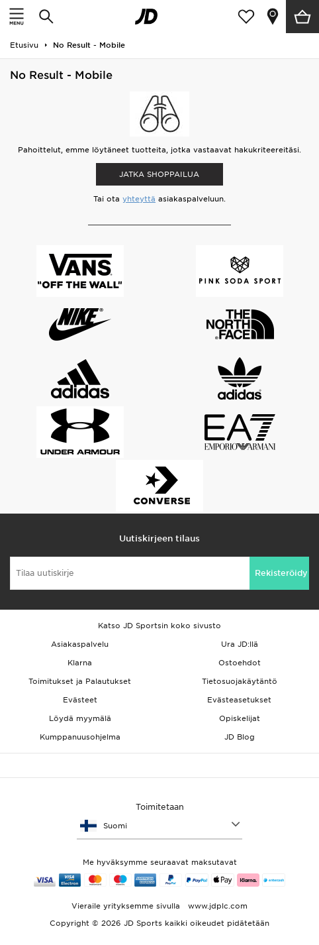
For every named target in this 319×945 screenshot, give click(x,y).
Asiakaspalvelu (80, 644)
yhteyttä (139, 198)
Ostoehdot (239, 662)
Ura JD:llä (239, 644)
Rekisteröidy (281, 573)
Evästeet (80, 699)
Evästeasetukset (239, 699)
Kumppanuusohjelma (80, 737)
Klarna (80, 662)
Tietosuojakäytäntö (239, 681)
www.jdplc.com (216, 906)
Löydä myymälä (80, 718)
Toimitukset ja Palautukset (79, 681)
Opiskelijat (239, 718)
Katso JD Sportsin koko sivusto (159, 625)
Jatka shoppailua (159, 174)
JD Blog (239, 737)
